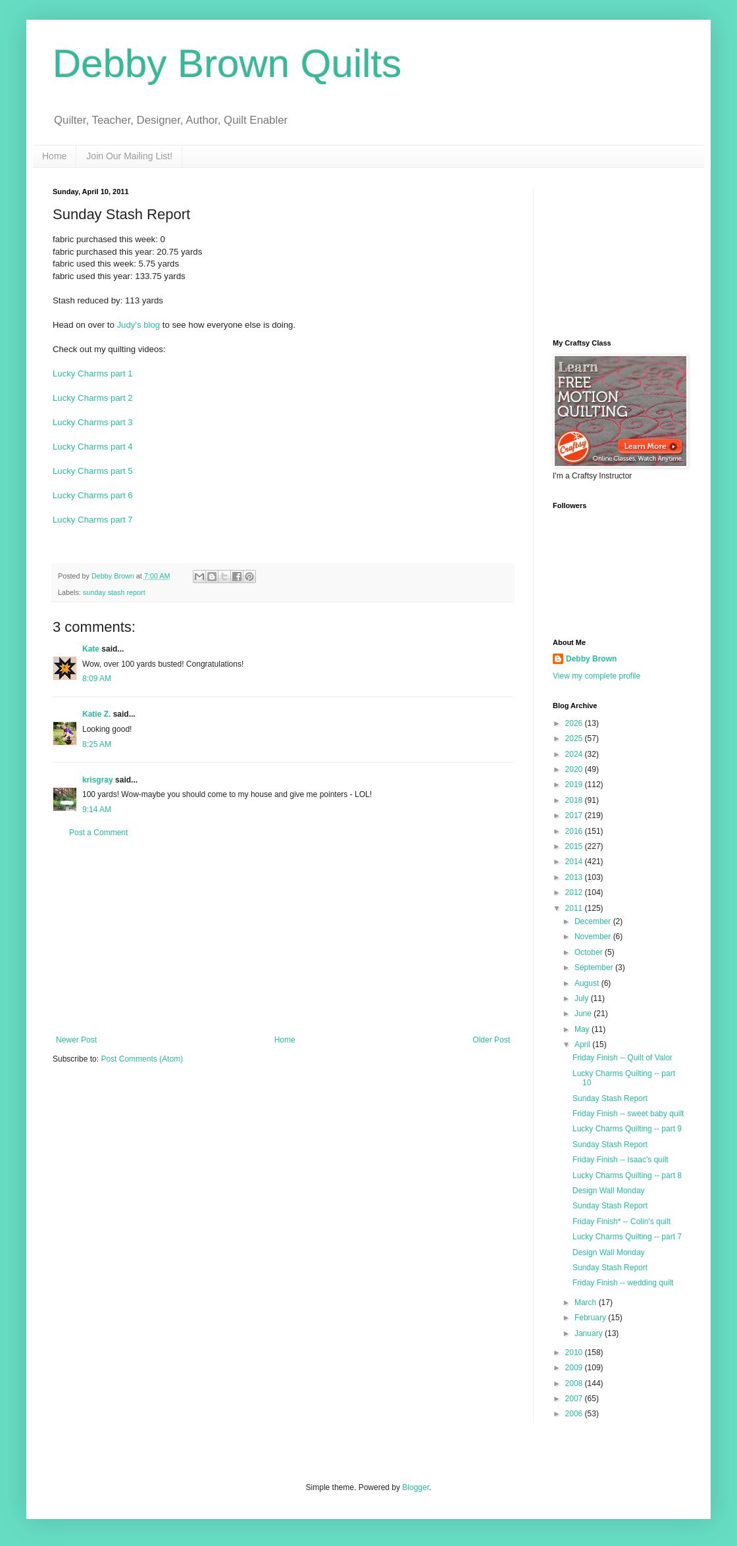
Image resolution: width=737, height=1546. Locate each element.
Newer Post (76, 1039)
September (594, 967)
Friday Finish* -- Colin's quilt (621, 1221)
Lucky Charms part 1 (93, 373)
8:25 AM (96, 744)
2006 (575, 1413)
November (593, 936)
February (591, 1317)
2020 (575, 769)
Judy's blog (139, 325)
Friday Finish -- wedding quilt (622, 1282)
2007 (575, 1398)
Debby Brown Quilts (227, 63)
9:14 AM (96, 809)
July (582, 998)
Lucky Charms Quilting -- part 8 (627, 1175)
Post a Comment (98, 832)
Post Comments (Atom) (142, 1059)
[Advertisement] (283, 936)
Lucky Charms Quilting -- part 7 (627, 1236)
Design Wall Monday (608, 1190)
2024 (575, 754)
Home (54, 156)
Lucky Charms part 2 (93, 398)
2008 (575, 1383)
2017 (575, 815)
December (593, 921)
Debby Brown (591, 658)
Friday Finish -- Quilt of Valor (622, 1057)
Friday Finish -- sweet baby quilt (628, 1113)
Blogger (415, 1487)
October (589, 952)
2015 (575, 846)
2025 (575, 738)
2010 (575, 1352)
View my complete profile (596, 676)
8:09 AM (96, 678)
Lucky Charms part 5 (93, 471)
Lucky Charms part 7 (93, 520)
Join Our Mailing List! (129, 156)
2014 (575, 861)
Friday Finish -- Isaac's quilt (620, 1159)
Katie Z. (96, 714)
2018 (575, 800)
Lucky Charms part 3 (93, 422)
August (587, 983)
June (584, 1013)
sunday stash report (114, 592)
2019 (575, 784)
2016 (575, 831)
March (586, 1302)
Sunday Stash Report (610, 1098)
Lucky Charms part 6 (93, 495)
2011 (575, 908)
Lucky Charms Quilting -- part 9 (627, 1128)
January (589, 1333)
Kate (90, 649)
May (583, 1029)
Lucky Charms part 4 (93, 446)
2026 (575, 723)
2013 (575, 877)
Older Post (491, 1039)
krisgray (97, 780)
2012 (575, 892)
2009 (575, 1367)
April (583, 1044)
